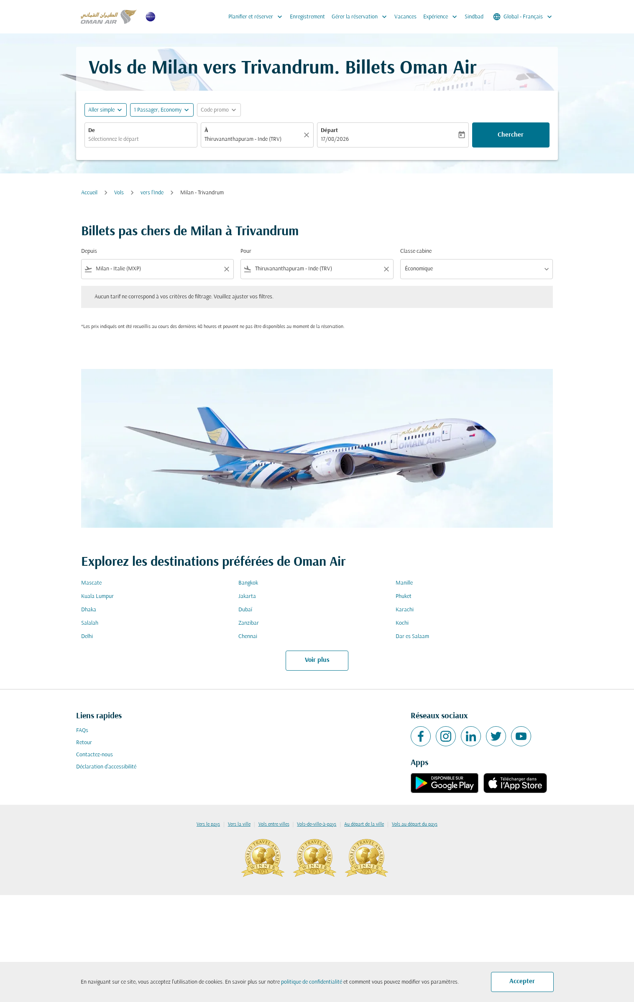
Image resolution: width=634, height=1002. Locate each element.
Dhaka (88, 610)
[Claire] (307, 135)
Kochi (402, 623)
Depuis (89, 251)
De (91, 130)
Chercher (511, 135)
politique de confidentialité (311, 982)
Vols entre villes (273, 824)
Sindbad (474, 17)
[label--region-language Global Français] (523, 17)
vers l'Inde (152, 193)
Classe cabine (416, 251)
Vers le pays (208, 824)
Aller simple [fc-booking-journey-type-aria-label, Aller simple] (101, 110)
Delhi (87, 636)
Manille (404, 583)
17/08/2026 (335, 139)
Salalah (89, 623)
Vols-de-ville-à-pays (316, 824)
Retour (84, 743)
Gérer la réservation (361, 17)
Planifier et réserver (257, 17)
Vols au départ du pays (414, 824)
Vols (119, 193)
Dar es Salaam (412, 636)
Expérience (442, 17)
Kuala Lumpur (97, 596)
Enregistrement (307, 17)
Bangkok (248, 583)
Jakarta (247, 596)
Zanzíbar (248, 623)
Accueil (89, 193)
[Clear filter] (226, 269)
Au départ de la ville (364, 824)
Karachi (405, 610)
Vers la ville (239, 824)
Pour (245, 251)
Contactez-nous (94, 755)
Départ (329, 130)
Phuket (404, 596)
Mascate (91, 583)
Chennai (247, 636)
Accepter (522, 981)
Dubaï (245, 610)
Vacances (405, 17)
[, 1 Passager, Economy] (158, 110)
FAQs (82, 730)
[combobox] (141, 139)
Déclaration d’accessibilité (106, 767)
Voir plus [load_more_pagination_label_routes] (317, 660)
